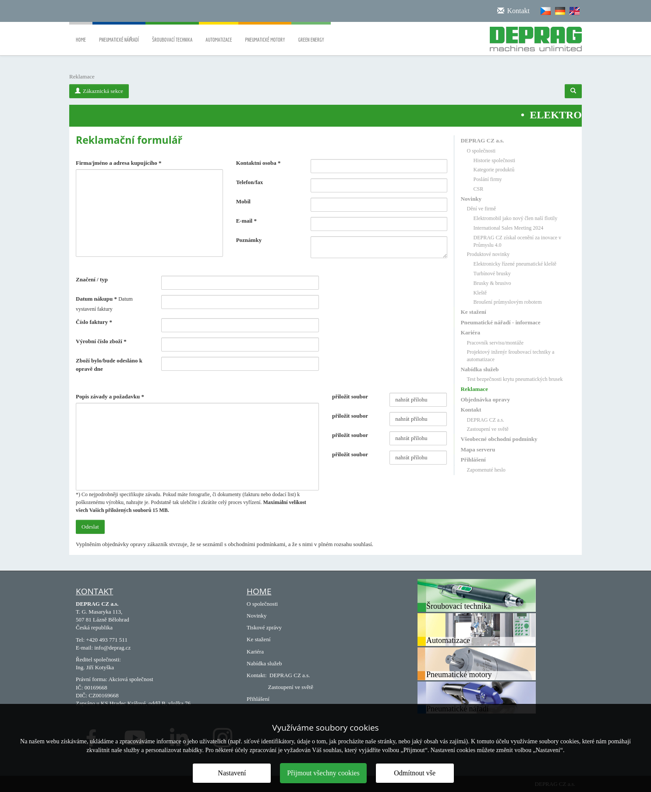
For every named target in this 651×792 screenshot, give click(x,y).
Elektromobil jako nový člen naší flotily (516, 218)
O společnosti (481, 151)
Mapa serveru (478, 449)
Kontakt (471, 409)
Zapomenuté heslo (486, 470)
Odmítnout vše (414, 773)
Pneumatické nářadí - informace (501, 322)
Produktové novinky (488, 254)
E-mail (246, 220)
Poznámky (249, 240)
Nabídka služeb (480, 369)
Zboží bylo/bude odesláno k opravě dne (109, 364)
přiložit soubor (350, 396)
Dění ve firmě (481, 209)
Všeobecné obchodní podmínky (499, 439)
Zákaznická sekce (99, 91)
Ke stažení (473, 312)
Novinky (471, 198)
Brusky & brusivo (492, 283)
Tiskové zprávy (264, 627)
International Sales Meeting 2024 (509, 228)
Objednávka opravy (485, 399)
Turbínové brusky (492, 273)
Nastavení (232, 773)
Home (80, 34)
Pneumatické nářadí (118, 34)
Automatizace (218, 34)
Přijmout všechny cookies (323, 773)
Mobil (243, 201)
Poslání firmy (488, 179)
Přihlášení (473, 459)
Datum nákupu (96, 298)
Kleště (480, 293)
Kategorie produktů (494, 170)
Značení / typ (92, 279)
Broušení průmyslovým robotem (508, 302)
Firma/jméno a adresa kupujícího (119, 163)
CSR (479, 189)
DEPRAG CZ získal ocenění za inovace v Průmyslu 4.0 (518, 241)
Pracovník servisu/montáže (495, 343)
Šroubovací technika (172, 34)
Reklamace (474, 389)
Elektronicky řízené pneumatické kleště (515, 264)
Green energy (310, 34)
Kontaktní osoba (258, 163)
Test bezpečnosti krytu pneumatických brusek (515, 379)
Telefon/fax (249, 182)
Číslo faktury (94, 322)
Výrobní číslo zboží (101, 341)
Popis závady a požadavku (110, 396)
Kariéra (471, 332)
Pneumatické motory (264, 34)
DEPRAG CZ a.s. (482, 140)
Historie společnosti (495, 160)
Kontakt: (257, 675)
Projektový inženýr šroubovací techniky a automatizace (511, 355)
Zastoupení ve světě (488, 429)
